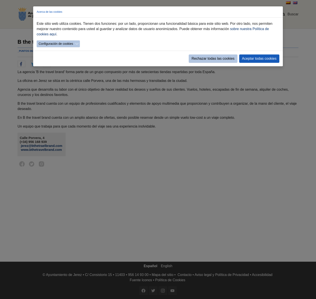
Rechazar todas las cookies (213, 58)
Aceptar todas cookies (259, 58)
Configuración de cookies (56, 43)
